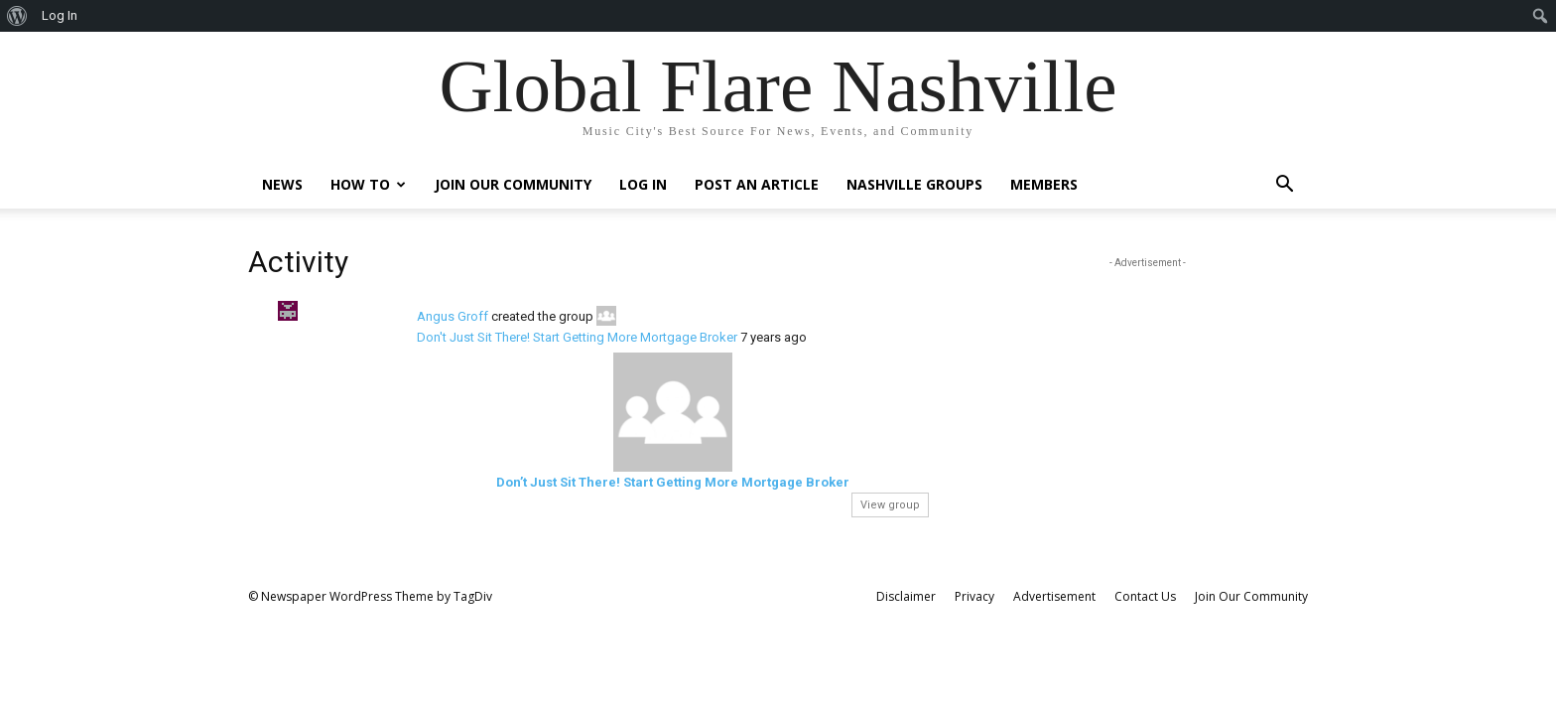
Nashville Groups (914, 184)
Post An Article (757, 184)
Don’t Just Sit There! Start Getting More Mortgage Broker (672, 482)
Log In (643, 184)
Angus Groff (452, 316)
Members (1044, 184)
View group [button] (890, 505)
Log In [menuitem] (59, 15)
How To (368, 184)
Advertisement (1054, 596)
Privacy (974, 596)
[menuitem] (17, 16)
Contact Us (1145, 596)
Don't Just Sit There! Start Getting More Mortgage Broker (577, 337)
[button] (1284, 186)
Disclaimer (906, 596)
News (282, 184)
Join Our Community (513, 184)
